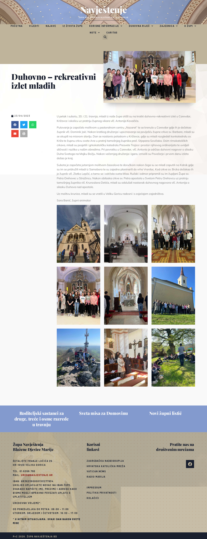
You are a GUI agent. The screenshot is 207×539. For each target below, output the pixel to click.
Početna (17, 26)
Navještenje (103, 9)
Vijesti (34, 26)
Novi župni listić (165, 413)
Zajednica (169, 26)
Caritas (111, 32)
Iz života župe (73, 26)
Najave (51, 26)
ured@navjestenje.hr (37, 475)
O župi (190, 26)
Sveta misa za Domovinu (103, 413)
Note (95, 32)
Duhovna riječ (141, 26)
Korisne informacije (105, 26)
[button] (105, 37)
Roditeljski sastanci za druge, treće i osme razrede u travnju (41, 418)
